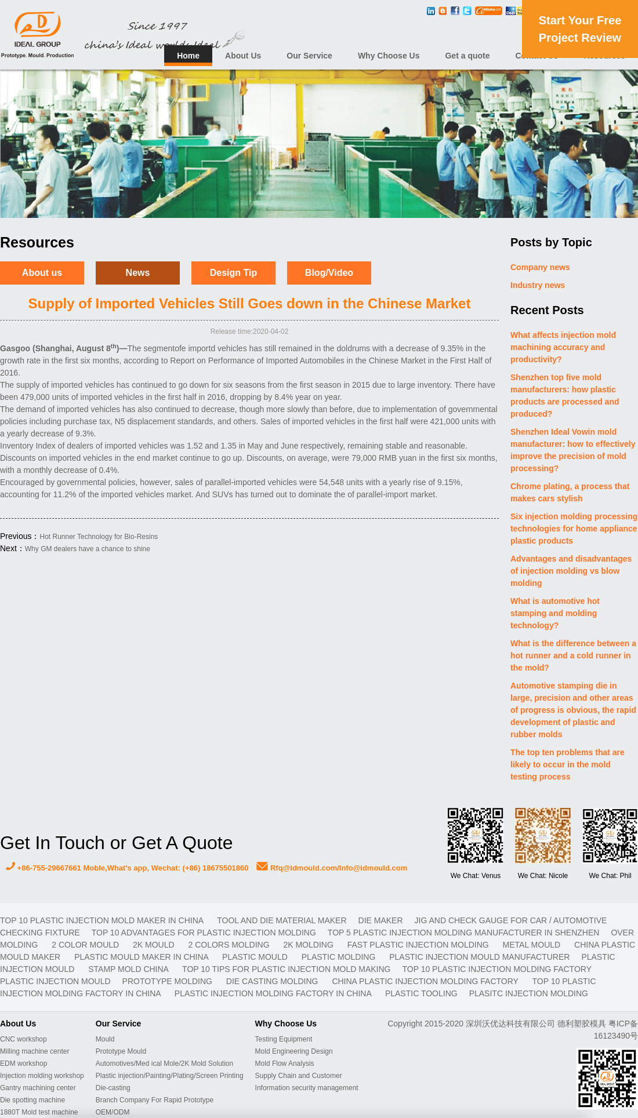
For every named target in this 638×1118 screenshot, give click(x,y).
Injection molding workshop (42, 1076)
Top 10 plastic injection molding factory (496, 969)
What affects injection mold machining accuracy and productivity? (563, 347)
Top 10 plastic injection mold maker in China (102, 920)
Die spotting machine (32, 1100)
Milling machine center (34, 1051)
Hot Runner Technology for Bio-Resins (98, 537)
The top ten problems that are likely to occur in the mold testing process (567, 764)
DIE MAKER (380, 920)
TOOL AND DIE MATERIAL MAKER (281, 920)
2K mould (154, 944)
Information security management (306, 1088)
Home (188, 55)
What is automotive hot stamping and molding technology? (555, 613)
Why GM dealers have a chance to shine (87, 549)
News (138, 273)
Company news (540, 267)
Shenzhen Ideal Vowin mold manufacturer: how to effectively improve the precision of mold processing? (573, 450)
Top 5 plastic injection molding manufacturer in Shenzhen (464, 932)
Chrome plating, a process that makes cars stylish (569, 492)
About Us (243, 55)
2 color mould (86, 944)
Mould (105, 1039)
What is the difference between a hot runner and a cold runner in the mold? (573, 655)
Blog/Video (329, 273)
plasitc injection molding (528, 993)
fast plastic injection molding (419, 944)
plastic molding (340, 957)
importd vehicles (217, 348)
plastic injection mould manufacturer (479, 957)
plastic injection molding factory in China (274, 993)
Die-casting (113, 1088)
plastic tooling (421, 993)
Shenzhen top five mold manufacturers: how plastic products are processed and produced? (564, 395)
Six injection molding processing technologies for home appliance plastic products (573, 528)
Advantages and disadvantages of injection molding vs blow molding (571, 571)
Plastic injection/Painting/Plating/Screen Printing (170, 1076)
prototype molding (168, 981)
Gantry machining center (38, 1088)
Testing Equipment (284, 1039)
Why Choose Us (389, 55)
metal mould (533, 944)
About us (42, 273)
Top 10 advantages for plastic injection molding (204, 932)
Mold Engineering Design (294, 1051)
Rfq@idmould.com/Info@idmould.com (331, 868)
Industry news (537, 285)
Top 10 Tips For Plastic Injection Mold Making (286, 969)
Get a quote (467, 55)
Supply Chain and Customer (298, 1076)
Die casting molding (273, 981)
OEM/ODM (113, 1112)
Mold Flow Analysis (284, 1063)
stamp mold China (129, 969)
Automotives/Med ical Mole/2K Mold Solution (164, 1063)
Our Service (309, 55)
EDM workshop (23, 1063)
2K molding (309, 944)
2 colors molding (230, 944)
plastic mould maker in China (142, 957)
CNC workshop (23, 1039)
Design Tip (234, 273)
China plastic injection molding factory (426, 981)
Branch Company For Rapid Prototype (154, 1100)
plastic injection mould (55, 981)
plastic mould (256, 957)
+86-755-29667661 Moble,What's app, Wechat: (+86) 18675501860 (127, 868)
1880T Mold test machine (39, 1112)
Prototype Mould (121, 1051)
